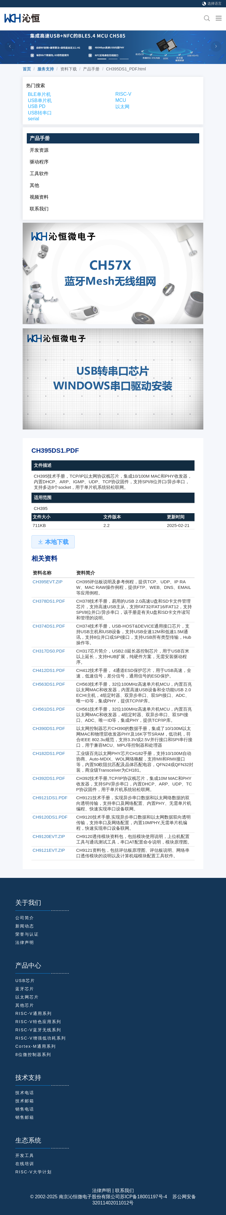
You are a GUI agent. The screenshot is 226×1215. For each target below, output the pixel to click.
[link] (27, 69)
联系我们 (124, 1190)
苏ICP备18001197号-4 (143, 1196)
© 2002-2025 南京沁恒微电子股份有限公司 (75, 1196)
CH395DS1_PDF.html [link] (126, 69)
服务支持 (45, 69)
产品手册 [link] (91, 69)
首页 (27, 69)
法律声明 (101, 1190)
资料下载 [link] (68, 69)
